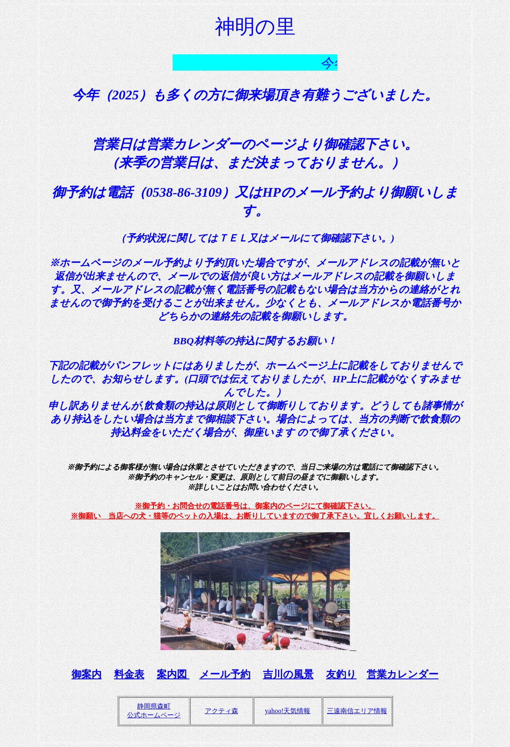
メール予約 (224, 674)
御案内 (86, 674)
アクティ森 (221, 710)
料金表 (129, 674)
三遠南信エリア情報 (357, 710)
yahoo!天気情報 (287, 710)
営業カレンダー (403, 674)
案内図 (173, 674)
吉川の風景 (288, 674)
